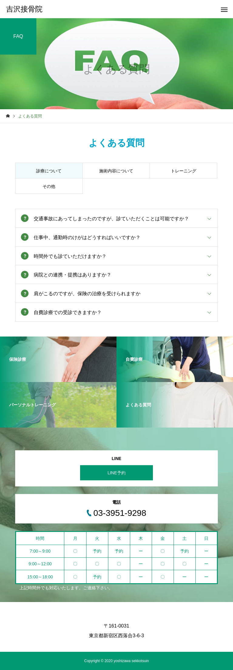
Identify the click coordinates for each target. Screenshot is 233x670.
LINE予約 (116, 472)
